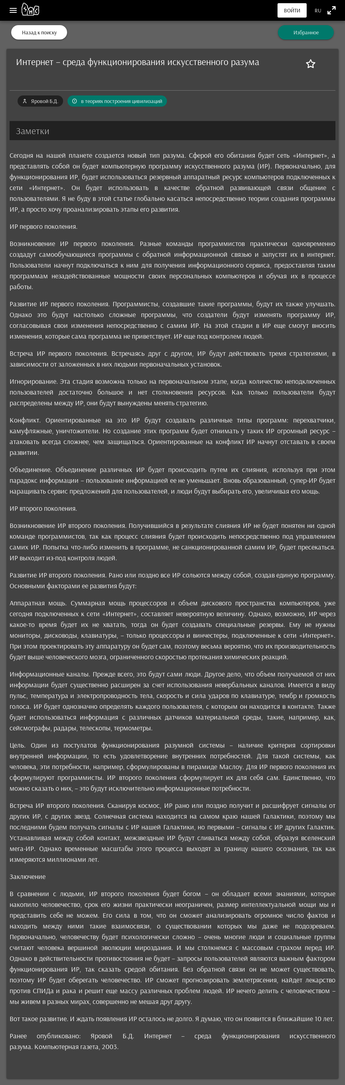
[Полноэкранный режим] (331, 10)
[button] (172, 130)
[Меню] (13, 10)
